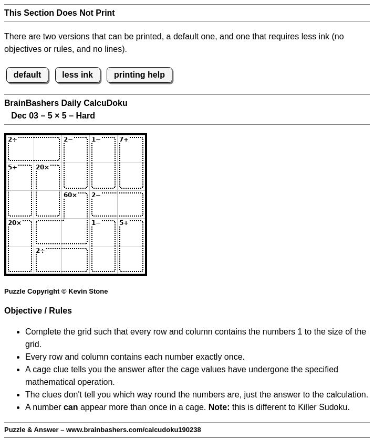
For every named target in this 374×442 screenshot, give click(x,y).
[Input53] (75, 260)
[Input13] (75, 149)
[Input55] (131, 260)
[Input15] (131, 149)
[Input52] (47, 260)
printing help (139, 74)
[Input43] (75, 232)
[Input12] (47, 149)
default (27, 74)
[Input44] (103, 232)
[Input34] (103, 204)
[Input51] (20, 260)
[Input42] (47, 232)
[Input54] (103, 260)
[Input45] (131, 232)
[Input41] (20, 232)
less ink (77, 74)
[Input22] (47, 176)
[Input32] (47, 204)
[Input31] (20, 204)
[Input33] (75, 204)
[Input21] (20, 176)
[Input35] (131, 204)
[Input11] (20, 149)
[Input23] (75, 176)
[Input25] (131, 176)
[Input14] (103, 149)
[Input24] (103, 176)
